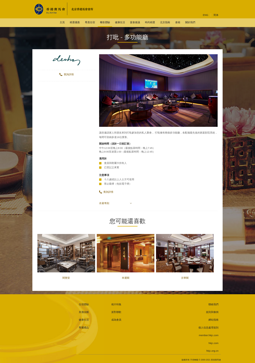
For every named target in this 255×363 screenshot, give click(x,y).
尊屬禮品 (84, 327)
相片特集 (116, 304)
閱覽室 (66, 256)
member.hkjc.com (208, 335)
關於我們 (190, 22)
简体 (215, 15)
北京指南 (165, 22)
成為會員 (116, 319)
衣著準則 (104, 203)
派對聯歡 (116, 312)
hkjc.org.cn (212, 350)
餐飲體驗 (105, 22)
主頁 (62, 22)
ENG (205, 15)
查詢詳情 (66, 74)
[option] (158, 90)
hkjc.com (213, 343)
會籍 (177, 22)
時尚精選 (150, 22)
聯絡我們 (213, 304)
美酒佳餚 (84, 312)
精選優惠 (75, 22)
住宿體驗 (84, 304)
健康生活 (120, 22)
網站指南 (213, 319)
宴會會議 (135, 22)
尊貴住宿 (90, 22)
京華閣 (185, 256)
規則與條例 (212, 312)
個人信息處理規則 (208, 327)
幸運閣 (126, 256)
